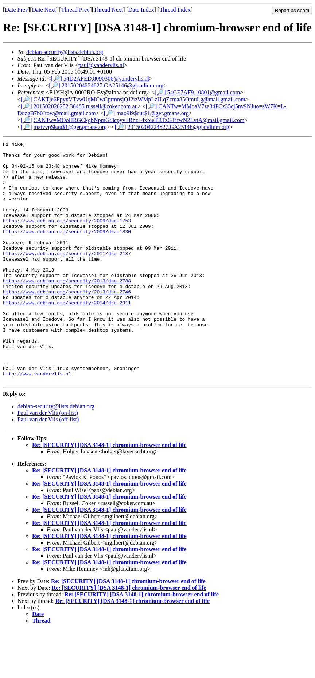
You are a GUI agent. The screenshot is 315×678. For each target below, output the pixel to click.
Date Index (141, 10)
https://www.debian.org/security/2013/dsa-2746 (67, 322)
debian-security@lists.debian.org (64, 52)
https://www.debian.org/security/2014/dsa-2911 (67, 335)
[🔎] (56, 78)
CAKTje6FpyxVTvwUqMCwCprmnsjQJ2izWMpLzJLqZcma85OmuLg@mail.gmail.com (139, 99)
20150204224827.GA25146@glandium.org (112, 85)
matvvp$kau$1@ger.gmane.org (70, 127)
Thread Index (175, 10)
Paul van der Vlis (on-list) (48, 461)
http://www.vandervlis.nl (37, 420)
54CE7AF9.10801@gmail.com (203, 92)
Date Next (44, 10)
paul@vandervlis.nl (101, 65)
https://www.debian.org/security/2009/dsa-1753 (67, 237)
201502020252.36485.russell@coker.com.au (86, 106)
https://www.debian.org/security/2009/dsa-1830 (67, 250)
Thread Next (108, 10)
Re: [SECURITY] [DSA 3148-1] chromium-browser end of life (109, 493)
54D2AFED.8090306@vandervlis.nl (106, 78)
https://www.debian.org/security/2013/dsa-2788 (67, 309)
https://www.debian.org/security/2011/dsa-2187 (67, 276)
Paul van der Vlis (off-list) (48, 467)
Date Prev (16, 10)
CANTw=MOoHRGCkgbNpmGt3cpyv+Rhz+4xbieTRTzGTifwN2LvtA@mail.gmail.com (139, 120)
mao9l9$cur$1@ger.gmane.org (152, 113)
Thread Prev (75, 10)
